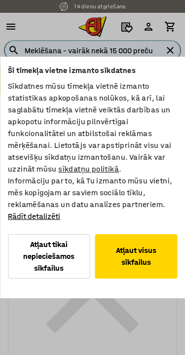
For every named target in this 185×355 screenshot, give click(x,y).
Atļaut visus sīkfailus (136, 256)
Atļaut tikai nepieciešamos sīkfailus (48, 256)
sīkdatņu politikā (88, 169)
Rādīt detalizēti (34, 216)
